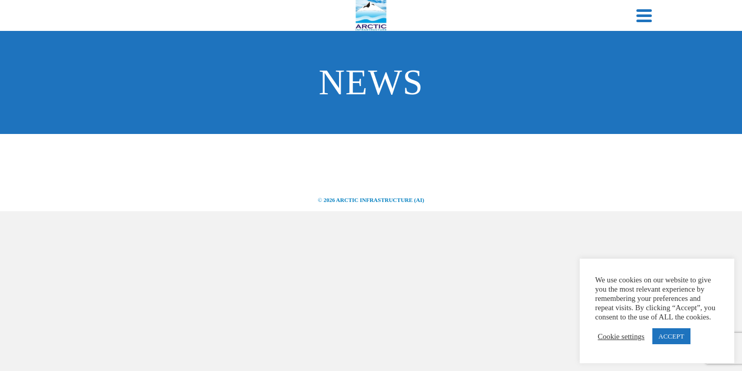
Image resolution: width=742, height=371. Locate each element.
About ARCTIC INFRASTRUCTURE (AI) (240, 62)
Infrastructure (361, 62)
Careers (521, 62)
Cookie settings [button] (621, 336)
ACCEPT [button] (671, 336)
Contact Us (584, 62)
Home (144, 62)
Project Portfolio (450, 62)
